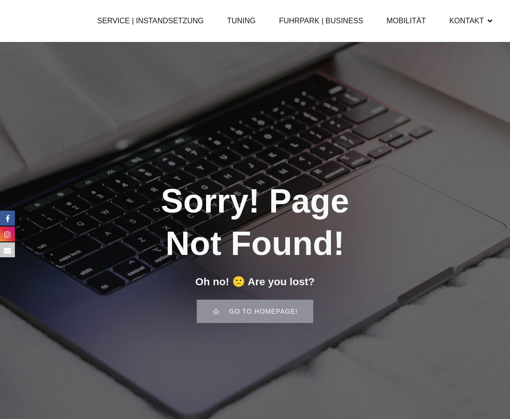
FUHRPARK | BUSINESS (321, 21)
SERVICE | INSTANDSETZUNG (150, 21)
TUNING (241, 21)
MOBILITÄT (406, 21)
